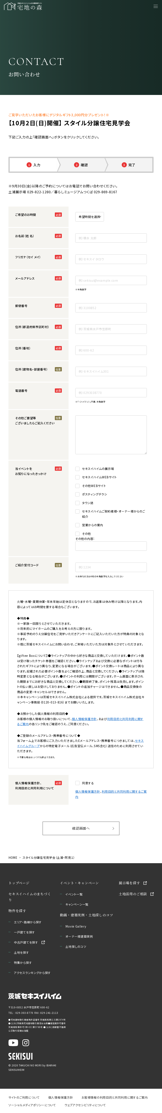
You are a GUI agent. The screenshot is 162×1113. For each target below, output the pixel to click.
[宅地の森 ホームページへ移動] (34, 6)
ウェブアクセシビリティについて (85, 1105)
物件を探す (17, 910)
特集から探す (23, 962)
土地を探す (21, 952)
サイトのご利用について (24, 1097)
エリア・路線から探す (28, 922)
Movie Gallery (75, 926)
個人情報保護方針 (84, 719)
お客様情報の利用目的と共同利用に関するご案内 (114, 1097)
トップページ (19, 882)
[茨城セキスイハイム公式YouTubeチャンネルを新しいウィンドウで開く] (13, 1042)
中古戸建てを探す (26, 942)
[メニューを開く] (155, 6)
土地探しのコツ (75, 946)
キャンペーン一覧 (76, 904)
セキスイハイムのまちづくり (29, 896)
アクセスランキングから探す (32, 973)
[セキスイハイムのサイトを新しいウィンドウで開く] (20, 1056)
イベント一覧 (73, 894)
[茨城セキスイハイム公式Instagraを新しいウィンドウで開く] (25, 1042)
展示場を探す (129, 882)
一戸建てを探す (24, 932)
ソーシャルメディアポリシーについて (32, 1105)
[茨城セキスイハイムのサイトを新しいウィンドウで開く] (34, 996)
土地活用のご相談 (133, 893)
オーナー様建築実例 (79, 936)
